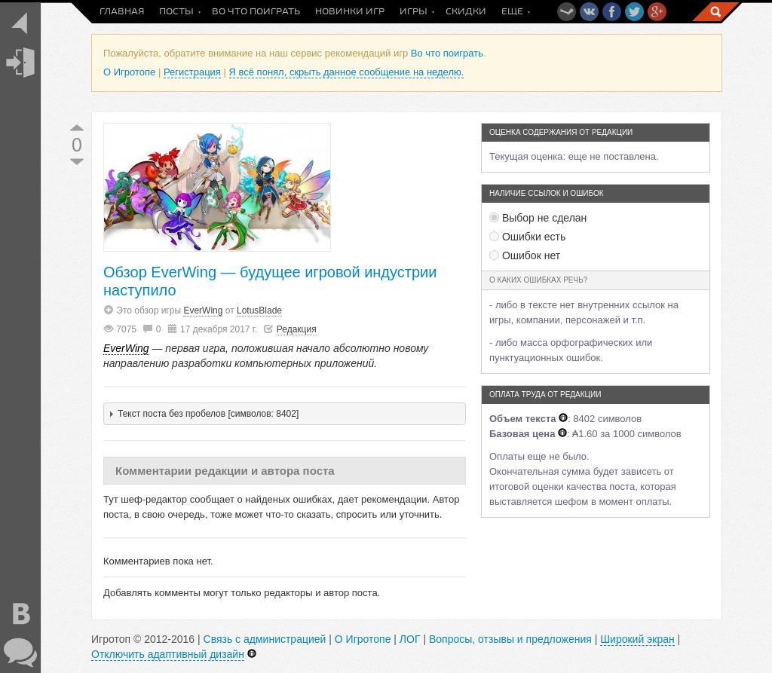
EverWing (202, 310)
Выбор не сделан (538, 218)
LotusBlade (259, 310)
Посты (176, 12)
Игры (413, 12)
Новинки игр (349, 12)
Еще (512, 12)
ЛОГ (410, 639)
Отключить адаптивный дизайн (167, 654)
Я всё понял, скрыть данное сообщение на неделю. (346, 72)
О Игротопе (129, 72)
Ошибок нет (524, 255)
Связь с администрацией (265, 639)
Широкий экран (637, 639)
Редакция (297, 329)
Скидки (466, 12)
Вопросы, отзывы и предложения (510, 639)
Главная (122, 12)
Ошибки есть (527, 237)
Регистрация (192, 72)
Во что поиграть (256, 12)
